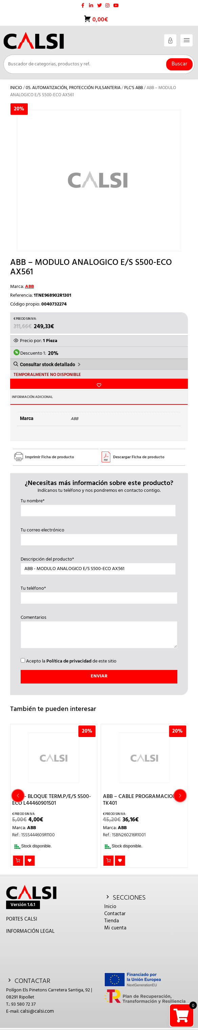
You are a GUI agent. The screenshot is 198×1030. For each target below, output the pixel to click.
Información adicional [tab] (32, 397)
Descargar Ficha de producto (138, 457)
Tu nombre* (98, 506)
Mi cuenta (115, 928)
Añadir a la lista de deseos (99, 384)
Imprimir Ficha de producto (49, 457)
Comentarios (99, 632)
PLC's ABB (133, 87)
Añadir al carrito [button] (18, 861)
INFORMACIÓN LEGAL (30, 931)
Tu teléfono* (99, 593)
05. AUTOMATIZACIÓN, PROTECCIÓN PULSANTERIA (73, 87)
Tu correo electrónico (99, 535)
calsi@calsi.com (37, 1011)
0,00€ (99, 20)
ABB (29, 287)
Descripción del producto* (98, 564)
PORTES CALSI (21, 919)
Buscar (179, 64)
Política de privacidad (68, 661)
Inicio (16, 87)
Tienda (111, 921)
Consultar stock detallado (47, 364)
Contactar (115, 914)
